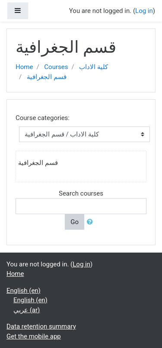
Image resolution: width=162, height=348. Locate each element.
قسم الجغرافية (47, 77)
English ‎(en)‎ (23, 290)
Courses (56, 67)
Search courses (81, 193)
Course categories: (43, 118)
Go (74, 222)
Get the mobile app (33, 336)
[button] (91, 222)
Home (24, 67)
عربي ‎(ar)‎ (26, 310)
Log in (144, 11)
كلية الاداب (93, 67)
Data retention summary (41, 326)
